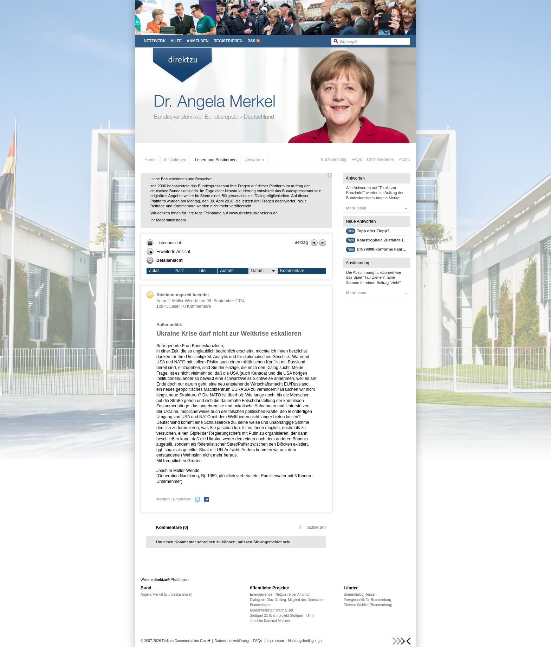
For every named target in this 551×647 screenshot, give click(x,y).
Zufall (154, 270)
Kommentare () (172, 527)
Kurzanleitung (333, 159)
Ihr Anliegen (175, 159)
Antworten (254, 159)
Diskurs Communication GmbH (186, 641)
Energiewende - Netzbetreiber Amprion (280, 594)
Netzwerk (155, 41)
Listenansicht (164, 242)
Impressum (275, 641)
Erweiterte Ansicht (168, 251)
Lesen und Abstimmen (215, 159)
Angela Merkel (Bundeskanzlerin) (166, 594)
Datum (263, 271)
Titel (202, 270)
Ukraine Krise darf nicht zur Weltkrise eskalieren (229, 333)
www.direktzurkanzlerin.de (253, 213)
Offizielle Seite (380, 159)
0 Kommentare (197, 306)
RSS (251, 41)
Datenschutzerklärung (232, 641)
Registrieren (228, 41)
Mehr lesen (376, 208)
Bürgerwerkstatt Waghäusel (271, 610)
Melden (163, 499)
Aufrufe (227, 270)
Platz (179, 270)
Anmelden (197, 41)
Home (150, 159)
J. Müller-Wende (183, 300)
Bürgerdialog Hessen (360, 594)
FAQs (356, 159)
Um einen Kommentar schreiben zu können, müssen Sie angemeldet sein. (224, 542)
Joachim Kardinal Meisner (270, 621)
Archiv (404, 159)
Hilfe (176, 41)
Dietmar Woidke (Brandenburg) (368, 605)
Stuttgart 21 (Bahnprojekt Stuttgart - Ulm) (282, 615)
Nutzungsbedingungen (305, 641)
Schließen (311, 527)
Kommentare (292, 270)
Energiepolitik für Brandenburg (367, 600)
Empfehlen (182, 499)
